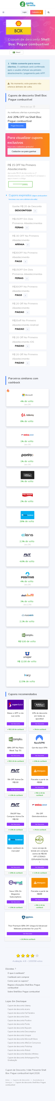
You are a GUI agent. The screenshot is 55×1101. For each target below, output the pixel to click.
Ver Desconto (15, 724)
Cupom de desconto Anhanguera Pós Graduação (23, 1059)
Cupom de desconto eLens (19, 1009)
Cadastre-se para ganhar (24, 151)
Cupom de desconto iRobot (19, 1050)
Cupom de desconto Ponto (19, 1024)
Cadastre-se (36, 12)
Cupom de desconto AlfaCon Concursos (24, 1043)
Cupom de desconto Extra (18, 1017)
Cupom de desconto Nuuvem (19, 1028)
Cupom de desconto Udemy (19, 1005)
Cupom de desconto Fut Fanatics (21, 1013)
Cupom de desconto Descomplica (22, 1031)
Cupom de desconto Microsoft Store (23, 1039)
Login (25, 12)
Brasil (16, 52)
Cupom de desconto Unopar (19, 1035)
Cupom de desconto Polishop (20, 1046)
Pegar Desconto (17, 126)
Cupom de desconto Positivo (19, 1020)
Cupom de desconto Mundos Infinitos (23, 1054)
